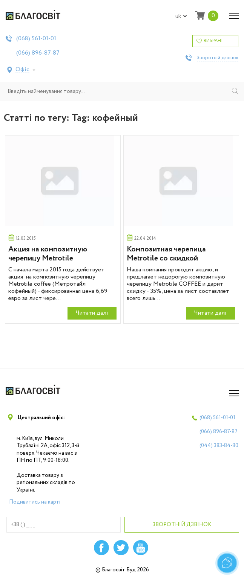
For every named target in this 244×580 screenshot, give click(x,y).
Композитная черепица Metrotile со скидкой (166, 254)
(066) (38, 53)
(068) (36, 39)
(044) (218, 445)
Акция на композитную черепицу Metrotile (47, 254)
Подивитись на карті (34, 502)
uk (181, 17)
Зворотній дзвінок (217, 58)
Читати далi (92, 313)
